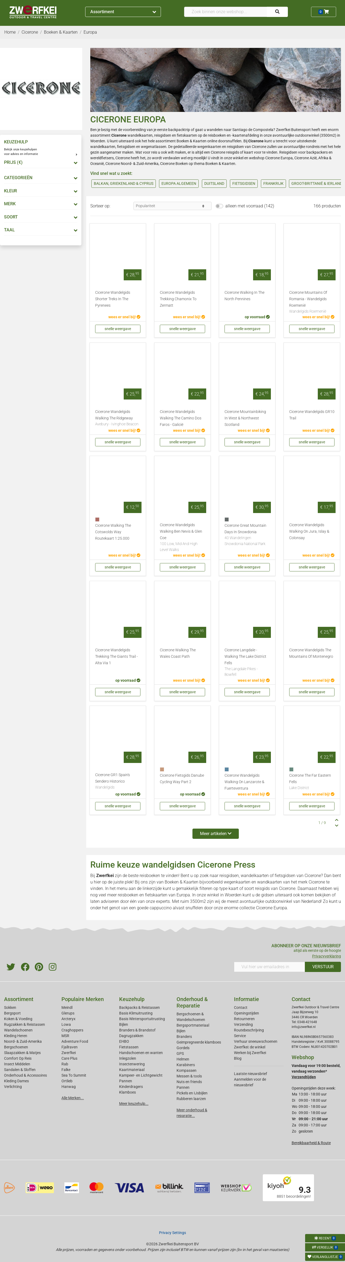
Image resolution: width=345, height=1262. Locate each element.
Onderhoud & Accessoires (25, 1075)
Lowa (66, 1024)
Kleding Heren (15, 1036)
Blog (238, 1058)
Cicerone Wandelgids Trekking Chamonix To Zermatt (178, 299)
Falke (65, 1069)
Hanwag (68, 1086)
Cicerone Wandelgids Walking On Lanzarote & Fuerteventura (244, 782)
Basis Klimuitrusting (136, 1013)
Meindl (67, 1007)
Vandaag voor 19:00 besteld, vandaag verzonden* (316, 1071)
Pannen (183, 1087)
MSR (65, 1036)
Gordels (183, 1048)
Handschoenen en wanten (141, 1053)
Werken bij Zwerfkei (250, 1053)
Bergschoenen (16, 1047)
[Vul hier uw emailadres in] (269, 967)
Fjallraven (69, 1047)
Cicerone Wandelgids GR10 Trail (311, 414)
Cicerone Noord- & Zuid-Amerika (131, 163)
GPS (180, 1053)
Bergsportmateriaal (193, 1025)
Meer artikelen (216, 833)
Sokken (10, 1007)
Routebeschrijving (249, 1030)
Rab (64, 1064)
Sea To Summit (73, 1075)
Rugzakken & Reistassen (24, 1024)
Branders (184, 1036)
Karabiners (186, 1065)
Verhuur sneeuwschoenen (255, 1041)
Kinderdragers (131, 1086)
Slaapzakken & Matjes (22, 1053)
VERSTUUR (323, 966)
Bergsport (12, 1013)
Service (240, 1036)
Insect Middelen (17, 1064)
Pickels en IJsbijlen (192, 1093)
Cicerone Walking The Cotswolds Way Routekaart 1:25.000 (113, 532)
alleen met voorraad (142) (249, 205)
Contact (240, 1007)
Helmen (183, 1059)
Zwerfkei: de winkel (249, 1047)
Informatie (246, 999)
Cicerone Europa (279, 158)
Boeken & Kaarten (191, 141)
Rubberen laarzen (191, 1099)
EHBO (124, 1041)
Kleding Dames (16, 1081)
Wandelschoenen (18, 1030)
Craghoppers (72, 1030)
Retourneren (244, 1019)
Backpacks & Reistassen (139, 1007)
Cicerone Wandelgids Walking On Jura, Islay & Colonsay (309, 531)
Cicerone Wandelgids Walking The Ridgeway (117, 418)
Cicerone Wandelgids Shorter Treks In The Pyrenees (112, 299)
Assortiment (123, 12)
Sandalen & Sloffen (20, 1069)
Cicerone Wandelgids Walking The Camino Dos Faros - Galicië (180, 418)
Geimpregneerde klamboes (199, 1042)
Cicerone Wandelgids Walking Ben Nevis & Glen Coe (182, 538)
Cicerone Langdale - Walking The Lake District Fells (247, 663)
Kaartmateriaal (131, 1069)
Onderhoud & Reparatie (192, 1002)
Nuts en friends (189, 1082)
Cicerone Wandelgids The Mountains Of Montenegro (311, 653)
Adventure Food (74, 1041)
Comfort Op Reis (18, 1058)
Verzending (243, 1024)
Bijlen (123, 1024)
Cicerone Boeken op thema (182, 163)
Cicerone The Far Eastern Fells (311, 782)
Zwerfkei (68, 1053)
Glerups (67, 1013)
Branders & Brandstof (137, 1030)
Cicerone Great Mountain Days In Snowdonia (247, 535)
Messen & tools (189, 1076)
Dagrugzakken (131, 1036)
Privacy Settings (172, 1233)
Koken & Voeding (18, 1019)
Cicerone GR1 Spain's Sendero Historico (117, 781)
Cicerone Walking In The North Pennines (244, 295)
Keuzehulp (131, 999)
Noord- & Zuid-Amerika (23, 1041)
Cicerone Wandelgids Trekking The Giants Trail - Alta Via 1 (116, 656)
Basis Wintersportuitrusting (142, 1019)
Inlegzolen (127, 1058)
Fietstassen (129, 1047)
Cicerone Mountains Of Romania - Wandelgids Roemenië (311, 302)
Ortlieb (67, 1081)
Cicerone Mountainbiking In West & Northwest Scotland (245, 418)
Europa (183, 894)
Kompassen (186, 1070)
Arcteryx (68, 1019)
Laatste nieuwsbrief (250, 1074)
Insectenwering (132, 1064)
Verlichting (13, 1086)
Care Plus (69, 1058)
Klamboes (127, 1092)
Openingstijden (246, 1013)
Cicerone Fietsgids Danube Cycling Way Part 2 (182, 778)
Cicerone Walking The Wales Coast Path (178, 653)
